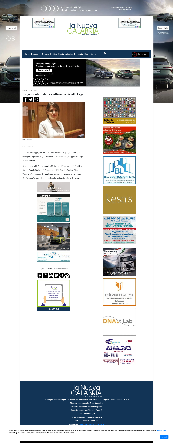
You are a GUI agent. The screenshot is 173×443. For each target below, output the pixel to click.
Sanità (61, 54)
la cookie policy (162, 430)
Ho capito (164, 437)
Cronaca (45, 54)
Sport (87, 54)
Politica (53, 54)
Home (27, 53)
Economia (78, 54)
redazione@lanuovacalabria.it (91, 424)
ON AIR (142, 54)
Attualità (68, 54)
